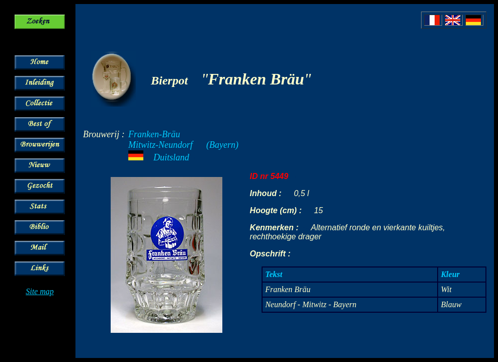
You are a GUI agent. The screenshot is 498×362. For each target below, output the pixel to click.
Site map (40, 291)
